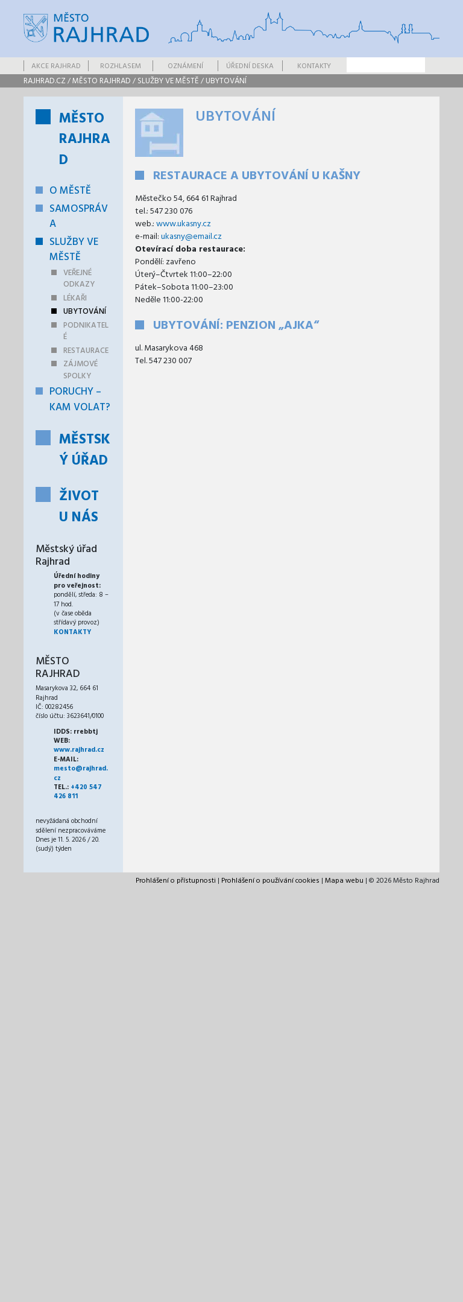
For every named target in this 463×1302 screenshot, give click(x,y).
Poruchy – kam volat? (79, 400)
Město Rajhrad (101, 81)
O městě (70, 191)
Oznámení (185, 66)
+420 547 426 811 (78, 792)
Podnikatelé (86, 331)
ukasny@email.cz (191, 237)
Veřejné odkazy (79, 279)
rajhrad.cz (45, 81)
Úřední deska (250, 66)
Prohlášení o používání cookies (270, 881)
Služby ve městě (168, 81)
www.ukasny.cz (183, 224)
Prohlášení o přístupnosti (176, 881)
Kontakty (314, 66)
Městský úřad (84, 450)
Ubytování (226, 81)
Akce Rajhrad (56, 66)
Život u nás (79, 507)
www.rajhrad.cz (79, 750)
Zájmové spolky (80, 370)
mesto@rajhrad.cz (81, 773)
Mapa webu (344, 881)
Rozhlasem (120, 66)
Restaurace (86, 351)
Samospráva (78, 217)
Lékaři (75, 298)
